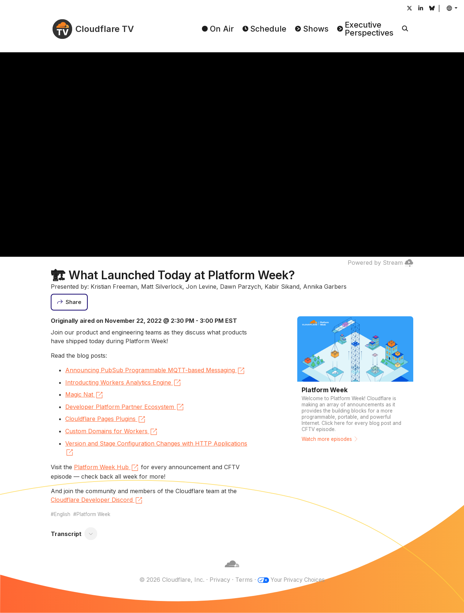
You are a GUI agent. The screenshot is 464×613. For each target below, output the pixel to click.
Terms (241, 579)
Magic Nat (84, 395)
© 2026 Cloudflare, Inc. (169, 579)
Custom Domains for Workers (111, 431)
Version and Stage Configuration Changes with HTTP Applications (156, 448)
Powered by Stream (380, 262)
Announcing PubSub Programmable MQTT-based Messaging (155, 370)
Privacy (217, 579)
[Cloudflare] (232, 571)
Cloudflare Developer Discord (97, 500)
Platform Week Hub (106, 467)
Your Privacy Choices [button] (297, 579)
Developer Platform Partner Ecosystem (125, 407)
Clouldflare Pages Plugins (105, 419)
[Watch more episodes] (355, 381)
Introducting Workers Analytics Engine (123, 382)
